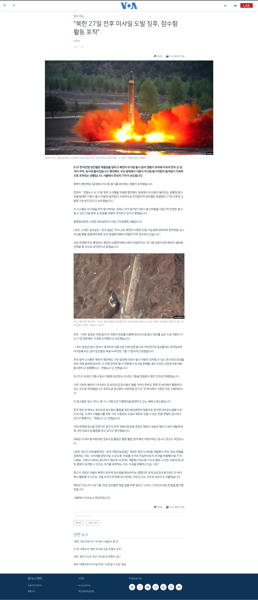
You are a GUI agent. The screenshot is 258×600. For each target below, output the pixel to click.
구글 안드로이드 (35, 585)
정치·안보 (79, 16)
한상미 (77, 41)
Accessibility (84, 585)
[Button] (158, 56)
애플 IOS (31, 591)
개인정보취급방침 (86, 591)
